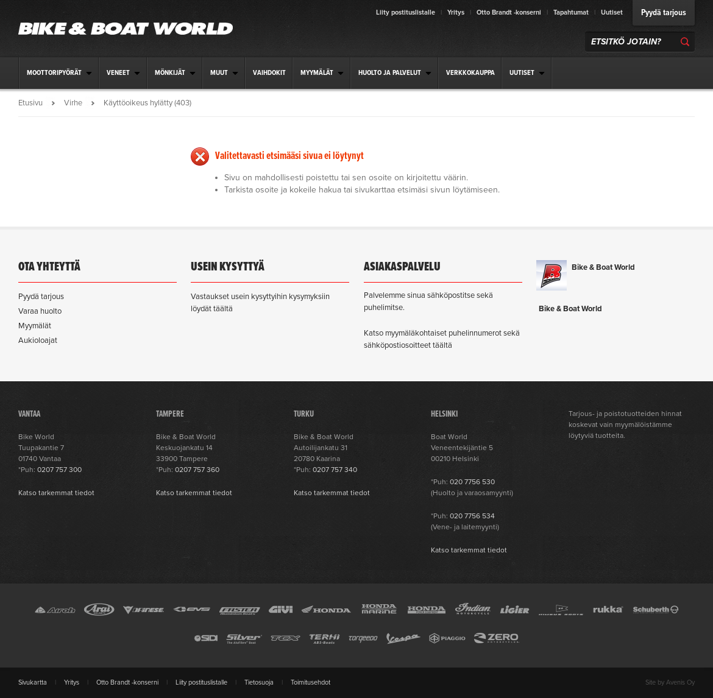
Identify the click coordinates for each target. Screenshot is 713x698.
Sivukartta (32, 682)
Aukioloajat (37, 340)
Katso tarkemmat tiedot (56, 492)
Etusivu (30, 103)
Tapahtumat (571, 12)
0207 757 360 (197, 469)
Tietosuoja (259, 682)
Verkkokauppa (470, 73)
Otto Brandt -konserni (509, 12)
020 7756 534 (472, 516)
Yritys (455, 12)
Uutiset (612, 12)
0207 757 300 (59, 469)
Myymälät (34, 326)
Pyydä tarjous (663, 12)
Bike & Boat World (603, 267)
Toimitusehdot (310, 682)
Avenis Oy (680, 682)
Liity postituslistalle (405, 12)
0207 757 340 (335, 469)
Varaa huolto (40, 311)
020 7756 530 (472, 482)
